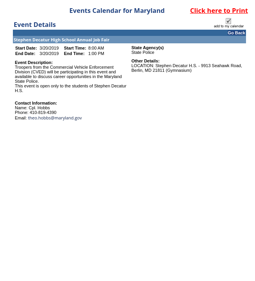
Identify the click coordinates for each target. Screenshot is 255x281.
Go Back (236, 32)
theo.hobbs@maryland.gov (55, 118)
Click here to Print (219, 10)
